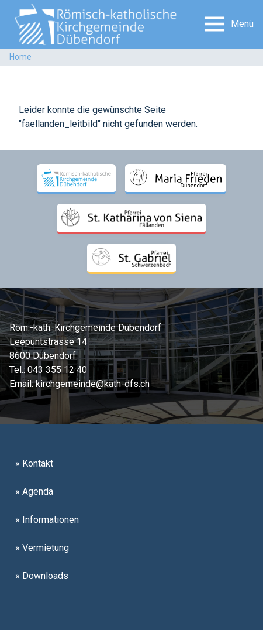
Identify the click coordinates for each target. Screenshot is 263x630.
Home (20, 56)
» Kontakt (34, 463)
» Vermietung (42, 547)
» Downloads (41, 575)
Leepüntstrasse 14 (48, 341)
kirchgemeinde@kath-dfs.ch (93, 383)
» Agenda (34, 491)
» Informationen (47, 519)
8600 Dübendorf (42, 355)
